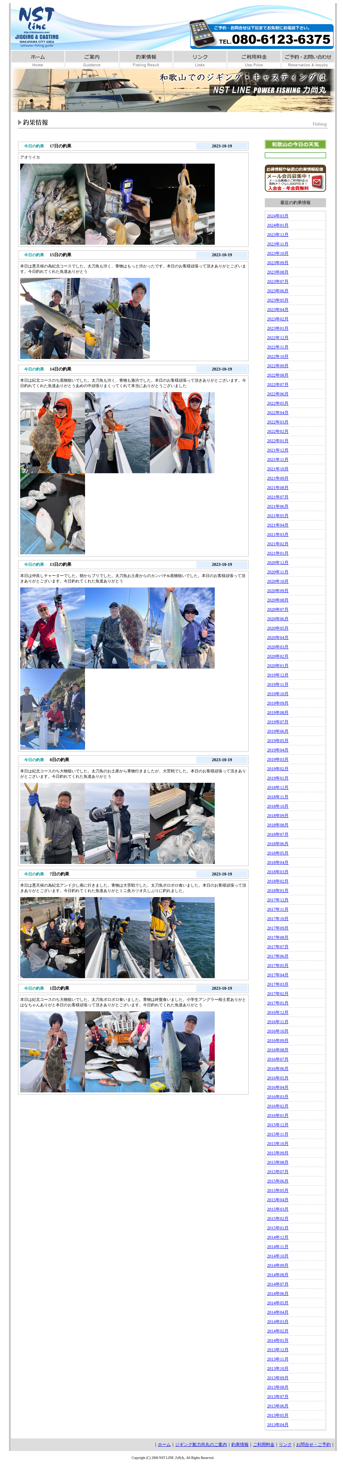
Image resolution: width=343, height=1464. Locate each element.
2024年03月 (278, 215)
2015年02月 (278, 1218)
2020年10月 (278, 581)
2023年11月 (278, 244)
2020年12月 (278, 562)
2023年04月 (278, 309)
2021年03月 (278, 534)
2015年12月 (278, 1124)
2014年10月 (278, 1256)
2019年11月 (278, 684)
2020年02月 (278, 656)
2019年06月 (278, 731)
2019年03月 (278, 759)
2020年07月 (278, 609)
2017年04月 (278, 974)
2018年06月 (278, 843)
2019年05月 (278, 740)
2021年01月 (278, 553)
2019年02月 (278, 768)
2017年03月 (278, 984)
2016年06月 (278, 1068)
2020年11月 (278, 571)
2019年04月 (278, 750)
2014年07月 (278, 1284)
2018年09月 (278, 815)
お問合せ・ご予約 (313, 1444)
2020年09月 (278, 590)
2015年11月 (278, 1134)
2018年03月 (278, 871)
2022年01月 (278, 440)
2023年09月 (278, 262)
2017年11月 (278, 909)
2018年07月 (278, 834)
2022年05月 (278, 403)
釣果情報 (240, 1444)
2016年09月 (278, 1040)
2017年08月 (278, 937)
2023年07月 (278, 281)
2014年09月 (278, 1265)
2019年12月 (278, 675)
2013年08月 (278, 1387)
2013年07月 (278, 1396)
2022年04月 (278, 412)
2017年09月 (278, 928)
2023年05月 (278, 300)
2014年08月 (278, 1274)
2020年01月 (278, 665)
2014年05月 (278, 1302)
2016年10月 (278, 1031)
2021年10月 (278, 468)
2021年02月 (278, 543)
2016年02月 (278, 1106)
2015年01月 (278, 1227)
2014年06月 (278, 1293)
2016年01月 (278, 1115)
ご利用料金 (264, 1444)
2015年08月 (278, 1162)
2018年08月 (278, 825)
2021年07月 (278, 497)
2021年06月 (278, 506)
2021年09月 (278, 478)
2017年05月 (278, 965)
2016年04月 (278, 1087)
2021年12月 (278, 450)
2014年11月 (278, 1246)
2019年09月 (278, 703)
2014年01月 (278, 1340)
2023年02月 (278, 318)
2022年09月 (278, 365)
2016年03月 (278, 1096)
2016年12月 (278, 1012)
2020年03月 (278, 646)
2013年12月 (278, 1349)
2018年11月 (278, 796)
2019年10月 (278, 693)
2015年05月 (278, 1190)
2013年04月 (278, 1424)
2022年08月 (278, 375)
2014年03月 (278, 1321)
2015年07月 (278, 1171)
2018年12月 (278, 787)
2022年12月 (278, 337)
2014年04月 (278, 1312)
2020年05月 (278, 628)
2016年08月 (278, 1049)
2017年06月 (278, 956)
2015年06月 (278, 1181)
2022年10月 (278, 356)
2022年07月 (278, 384)
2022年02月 (278, 431)
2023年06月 (278, 290)
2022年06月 (278, 393)
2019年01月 (278, 778)
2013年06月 (278, 1405)
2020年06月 (278, 618)
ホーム (164, 1444)
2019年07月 (278, 721)
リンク (285, 1444)
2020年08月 (278, 600)
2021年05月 (278, 515)
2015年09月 (278, 1152)
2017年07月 (278, 946)
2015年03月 (278, 1209)
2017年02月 (278, 993)
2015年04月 (278, 1199)
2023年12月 (278, 234)
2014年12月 (278, 1237)
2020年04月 (278, 637)
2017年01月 (278, 1003)
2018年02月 (278, 881)
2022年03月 (278, 422)
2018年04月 (278, 862)
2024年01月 (278, 225)
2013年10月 (278, 1368)
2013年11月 (278, 1359)
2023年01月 (278, 328)
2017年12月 (278, 899)
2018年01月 (278, 890)
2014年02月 (278, 1331)
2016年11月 (278, 1021)
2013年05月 (278, 1415)
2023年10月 (278, 253)
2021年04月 (278, 525)
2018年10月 (278, 806)
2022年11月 (278, 347)
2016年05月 (278, 1078)
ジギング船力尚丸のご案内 (201, 1444)
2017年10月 (278, 918)
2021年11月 (278, 459)
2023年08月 (278, 272)
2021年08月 (278, 487)
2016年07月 (278, 1059)
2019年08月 (278, 712)
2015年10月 (278, 1143)
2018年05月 (278, 853)
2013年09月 (278, 1377)
